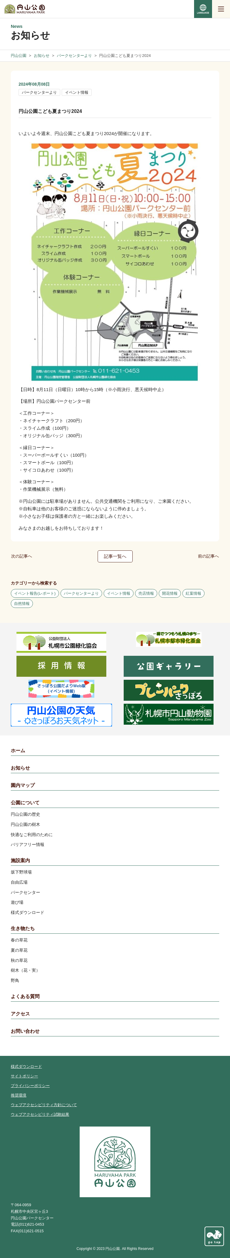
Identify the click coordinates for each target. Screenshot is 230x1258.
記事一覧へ (115, 556)
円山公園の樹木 (25, 824)
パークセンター (25, 892)
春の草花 (19, 940)
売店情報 (146, 593)
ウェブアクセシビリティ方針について (44, 1105)
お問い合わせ (25, 1031)
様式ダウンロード (27, 912)
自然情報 (22, 603)
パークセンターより (39, 92)
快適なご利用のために (32, 834)
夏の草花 (19, 950)
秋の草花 (19, 960)
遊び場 (17, 902)
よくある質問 (25, 996)
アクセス (20, 1013)
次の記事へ (21, 556)
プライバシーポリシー (30, 1085)
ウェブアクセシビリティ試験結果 (40, 1114)
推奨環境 (18, 1095)
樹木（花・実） (25, 970)
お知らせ (20, 767)
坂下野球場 (21, 872)
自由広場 (19, 882)
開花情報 (170, 593)
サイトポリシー (24, 1076)
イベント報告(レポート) (35, 593)
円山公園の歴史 (25, 814)
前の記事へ (208, 556)
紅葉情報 (193, 593)
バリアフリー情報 (27, 844)
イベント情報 (76, 92)
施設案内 (20, 860)
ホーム (18, 750)
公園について (25, 802)
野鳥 (15, 980)
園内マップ (23, 785)
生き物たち (23, 928)
